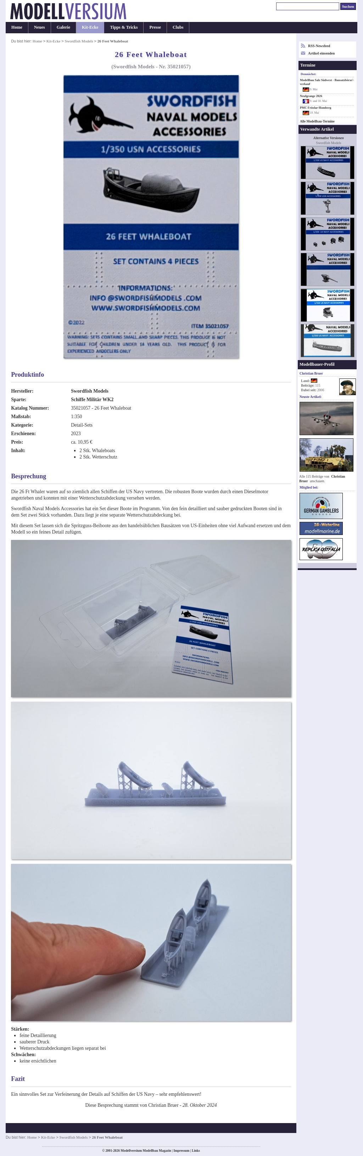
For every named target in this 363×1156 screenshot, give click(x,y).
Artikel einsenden (321, 53)
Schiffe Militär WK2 (92, 399)
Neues (39, 27)
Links (196, 1150)
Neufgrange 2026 (311, 96)
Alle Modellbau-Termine (317, 121)
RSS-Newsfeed (319, 46)
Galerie (63, 27)
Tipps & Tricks (124, 27)
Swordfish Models (79, 41)
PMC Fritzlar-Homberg (315, 107)
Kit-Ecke (90, 27)
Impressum (181, 1150)
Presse (155, 27)
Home (16, 27)
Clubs (178, 27)
